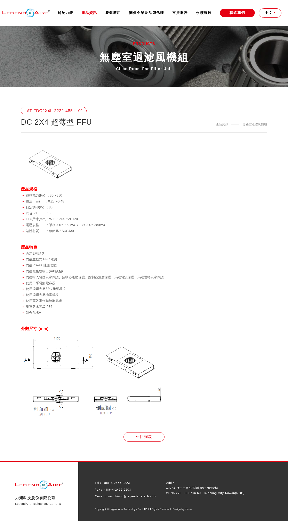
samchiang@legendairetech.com (131, 496)
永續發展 (204, 13)
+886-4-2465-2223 (116, 482)
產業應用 (113, 13)
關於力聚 (65, 13)
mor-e (188, 509)
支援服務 (180, 13)
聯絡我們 (237, 13)
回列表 (144, 437)
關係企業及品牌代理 (146, 13)
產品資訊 (89, 13)
